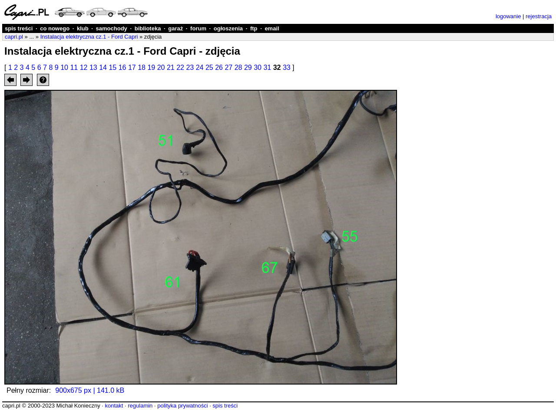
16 (122, 67)
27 (228, 67)
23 (190, 67)
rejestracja (539, 16)
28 (238, 67)
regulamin (140, 405)
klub (83, 28)
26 (219, 67)
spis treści (19, 28)
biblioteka (148, 28)
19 (151, 67)
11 (74, 67)
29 (248, 67)
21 (171, 67)
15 (112, 67)
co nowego (55, 28)
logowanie (508, 16)
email (272, 28)
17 (132, 67)
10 (64, 67)
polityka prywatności (182, 405)
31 (267, 67)
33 (287, 67)
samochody (111, 28)
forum (198, 28)
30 (257, 67)
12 (84, 67)
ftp (254, 28)
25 (209, 67)
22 (180, 67)
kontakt (114, 405)
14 (103, 67)
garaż (175, 28)
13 (93, 67)
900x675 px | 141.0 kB (89, 390)
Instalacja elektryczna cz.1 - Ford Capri (89, 36)
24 (200, 67)
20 (161, 67)
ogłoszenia (228, 28)
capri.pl (14, 36)
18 (142, 67)
